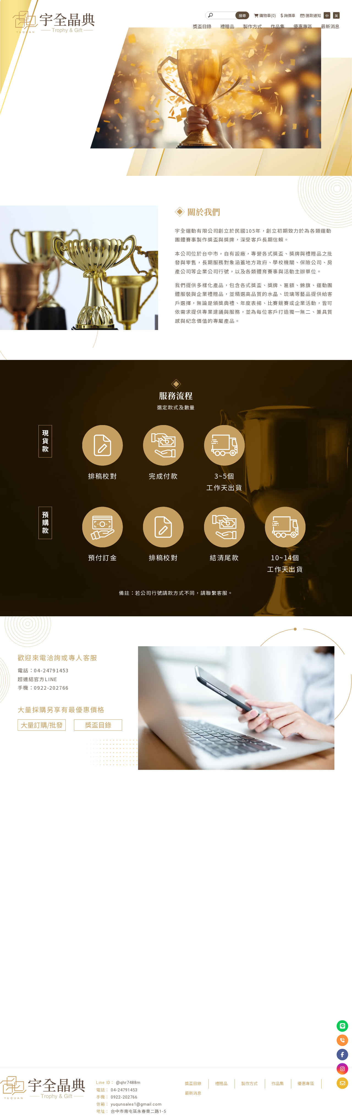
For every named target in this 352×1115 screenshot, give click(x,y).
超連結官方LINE (34, 678)
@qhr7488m (128, 1082)
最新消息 (330, 26)
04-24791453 (48, 670)
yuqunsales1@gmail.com (136, 1104)
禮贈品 (227, 26)
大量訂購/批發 (39, 725)
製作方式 (252, 26)
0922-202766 (48, 687)
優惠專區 (302, 26)
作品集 (278, 26)
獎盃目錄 (202, 26)
